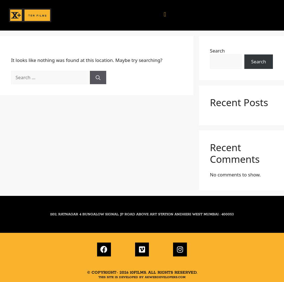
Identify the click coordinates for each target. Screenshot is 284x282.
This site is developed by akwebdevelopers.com (142, 277)
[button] (165, 14)
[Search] (98, 77)
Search (217, 51)
